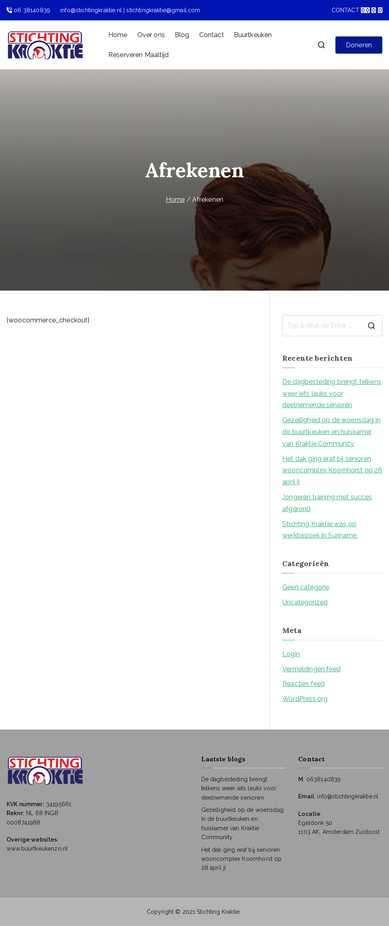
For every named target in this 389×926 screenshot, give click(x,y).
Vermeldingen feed (311, 669)
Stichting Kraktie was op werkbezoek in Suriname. (320, 530)
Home (117, 35)
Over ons (151, 35)
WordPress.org (304, 699)
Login (291, 654)
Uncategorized (304, 602)
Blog (182, 35)
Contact (211, 35)
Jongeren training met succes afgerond (327, 503)
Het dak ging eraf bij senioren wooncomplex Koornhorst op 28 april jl (332, 470)
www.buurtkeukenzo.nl (37, 848)
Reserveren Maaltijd (138, 55)
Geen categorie (305, 587)
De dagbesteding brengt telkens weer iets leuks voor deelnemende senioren (331, 393)
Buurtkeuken (253, 35)
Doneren (359, 45)
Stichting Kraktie (218, 911)
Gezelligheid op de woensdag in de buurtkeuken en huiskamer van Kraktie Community (331, 432)
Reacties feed (303, 684)
